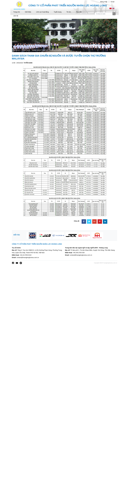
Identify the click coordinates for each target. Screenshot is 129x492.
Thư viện (79, 12)
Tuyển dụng (57, 12)
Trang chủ (16, 12)
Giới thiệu (28, 12)
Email (112, 2)
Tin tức (68, 12)
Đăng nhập (103, 2)
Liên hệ (15, 16)
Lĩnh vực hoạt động (42, 12)
